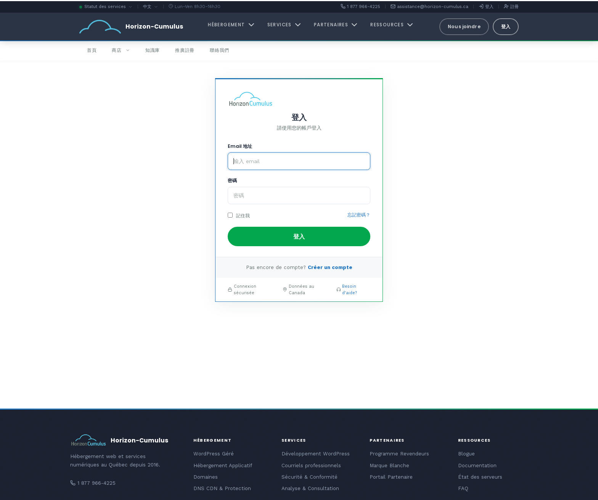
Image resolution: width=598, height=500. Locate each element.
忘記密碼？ (358, 215)
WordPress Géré (213, 454)
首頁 (91, 50)
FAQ (463, 488)
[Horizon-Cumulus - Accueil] (131, 27)
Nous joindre (464, 26)
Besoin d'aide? (349, 289)
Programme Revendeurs (399, 454)
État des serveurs (480, 477)
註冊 (511, 6)
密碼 (232, 180)
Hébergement (232, 24)
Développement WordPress (315, 454)
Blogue (466, 454)
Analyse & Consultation (310, 488)
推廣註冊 (185, 50)
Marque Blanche (389, 465)
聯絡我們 (219, 50)
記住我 (239, 215)
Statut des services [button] (106, 7)
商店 (121, 50)
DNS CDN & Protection (222, 488)
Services (284, 24)
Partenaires (336, 24)
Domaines (205, 477)
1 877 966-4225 (360, 6)
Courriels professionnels (311, 465)
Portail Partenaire (391, 477)
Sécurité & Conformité (309, 477)
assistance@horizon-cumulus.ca (429, 6)
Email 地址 (240, 146)
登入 (486, 6)
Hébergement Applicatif (222, 465)
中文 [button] (150, 7)
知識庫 (152, 50)
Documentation (477, 465)
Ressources (392, 24)
